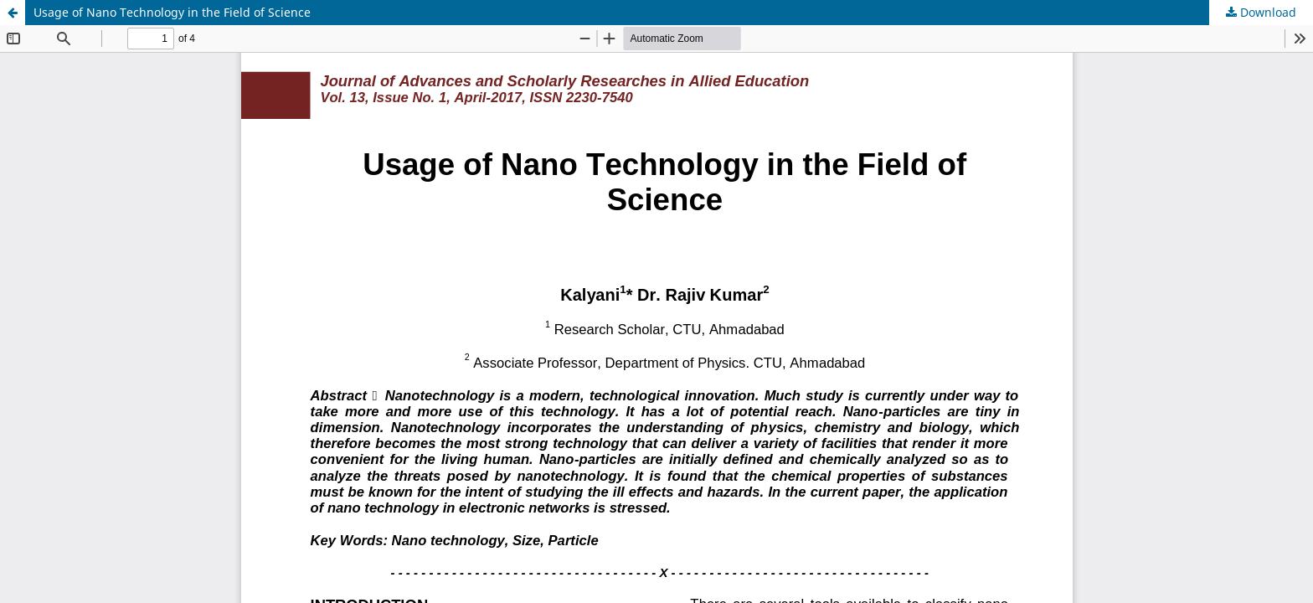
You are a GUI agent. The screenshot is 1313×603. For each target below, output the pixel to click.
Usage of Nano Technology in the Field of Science (172, 12)
